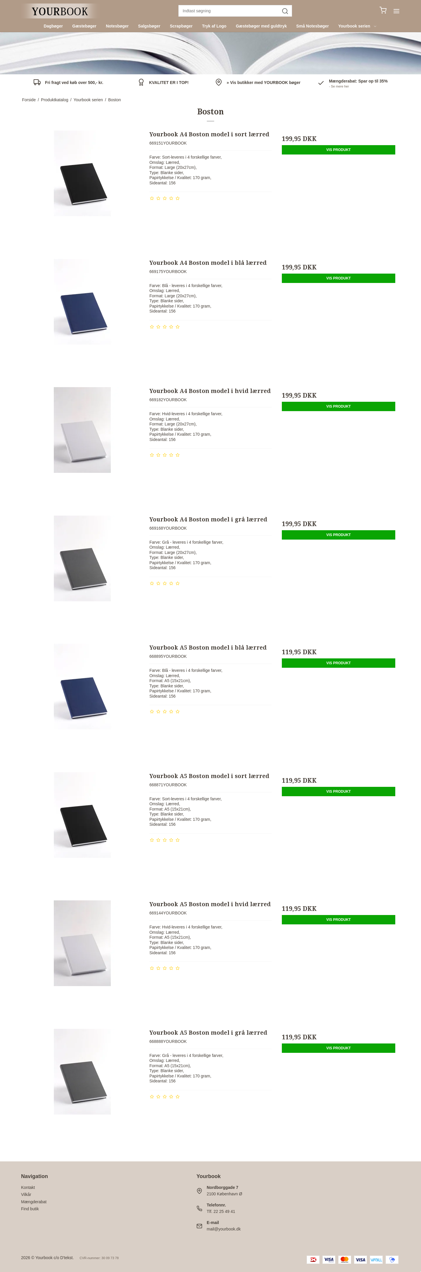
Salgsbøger (149, 26)
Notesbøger (117, 26)
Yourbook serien (357, 26)
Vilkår (26, 1194)
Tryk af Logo (214, 26)
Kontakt (28, 1187)
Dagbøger (53, 26)
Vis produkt (338, 150)
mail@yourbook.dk (224, 1229)
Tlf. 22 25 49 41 (221, 1211)
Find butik (30, 1208)
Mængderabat (33, 1201)
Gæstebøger (84, 26)
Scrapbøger (181, 26)
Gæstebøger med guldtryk (261, 26)
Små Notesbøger (312, 26)
